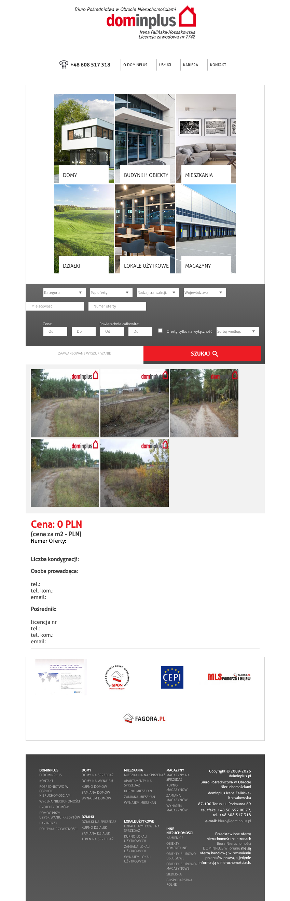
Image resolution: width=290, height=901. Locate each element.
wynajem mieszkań (140, 802)
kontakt (46, 781)
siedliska (174, 874)
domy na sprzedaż (98, 775)
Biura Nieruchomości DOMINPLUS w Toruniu (227, 846)
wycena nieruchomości (59, 801)
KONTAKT (218, 64)
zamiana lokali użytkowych (137, 848)
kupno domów (94, 786)
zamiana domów (96, 792)
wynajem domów (96, 798)
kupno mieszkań (138, 791)
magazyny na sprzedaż (178, 777)
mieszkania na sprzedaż (144, 775)
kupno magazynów (177, 787)
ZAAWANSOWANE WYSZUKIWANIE (84, 353)
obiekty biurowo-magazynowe (181, 866)
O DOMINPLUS (135, 64)
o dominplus (50, 775)
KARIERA (190, 64)
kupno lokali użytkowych (135, 838)
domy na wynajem (97, 781)
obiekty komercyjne (176, 845)
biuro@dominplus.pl (234, 821)
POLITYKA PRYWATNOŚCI (58, 829)
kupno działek (94, 827)
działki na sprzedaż (99, 822)
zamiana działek (96, 833)
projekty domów (54, 807)
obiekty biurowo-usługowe (181, 856)
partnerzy (48, 823)
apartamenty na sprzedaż (138, 783)
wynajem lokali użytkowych (137, 859)
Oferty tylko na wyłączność (189, 331)
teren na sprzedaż (98, 839)
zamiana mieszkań (139, 797)
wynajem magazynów (177, 808)
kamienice (174, 838)
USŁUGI (165, 64)
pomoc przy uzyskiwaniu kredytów (59, 815)
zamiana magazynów (177, 797)
